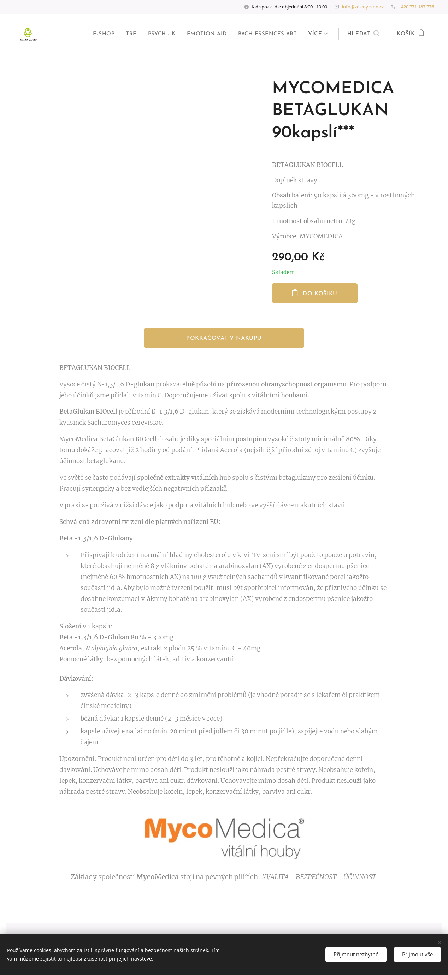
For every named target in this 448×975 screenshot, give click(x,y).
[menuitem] (100, 34)
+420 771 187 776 (416, 7)
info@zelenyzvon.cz (363, 7)
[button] (363, 34)
